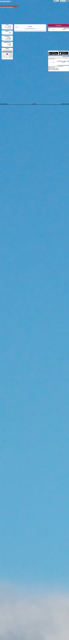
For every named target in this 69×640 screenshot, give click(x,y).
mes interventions (8, 39)
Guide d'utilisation (3, 103)
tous (10, 32)
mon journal (9, 37)
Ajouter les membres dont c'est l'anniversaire (55, 66)
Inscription (58, 25)
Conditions (34, 103)
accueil (10, 43)
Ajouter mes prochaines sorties (53, 69)
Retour (17, 27)
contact (10, 45)
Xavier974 (63, 29)
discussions (9, 44)
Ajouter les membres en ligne (53, 68)
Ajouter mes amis (51, 67)
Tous (49, 28)
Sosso (53, 29)
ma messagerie (8, 38)
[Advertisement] (44, 12)
